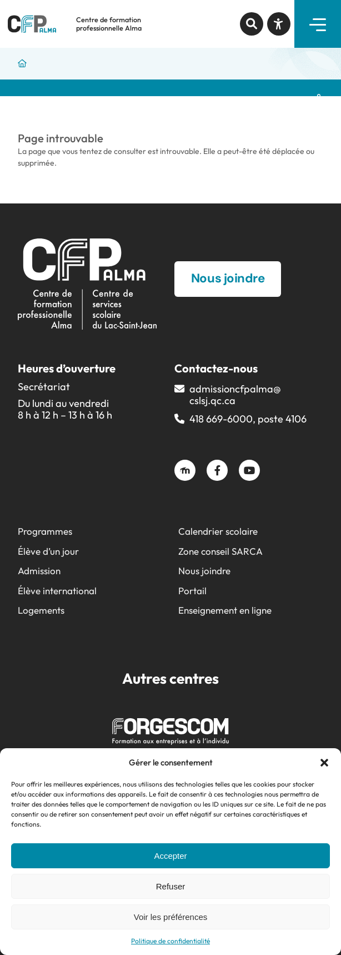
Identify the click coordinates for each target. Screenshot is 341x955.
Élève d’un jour (48, 551)
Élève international (57, 590)
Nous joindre (204, 570)
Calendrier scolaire (218, 531)
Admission (39, 570)
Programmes (45, 531)
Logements (41, 610)
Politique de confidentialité (170, 941)
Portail (192, 590)
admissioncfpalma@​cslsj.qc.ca (235, 394)
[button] (324, 762)
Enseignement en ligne (225, 610)
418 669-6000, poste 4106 (248, 418)
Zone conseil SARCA (220, 551)
